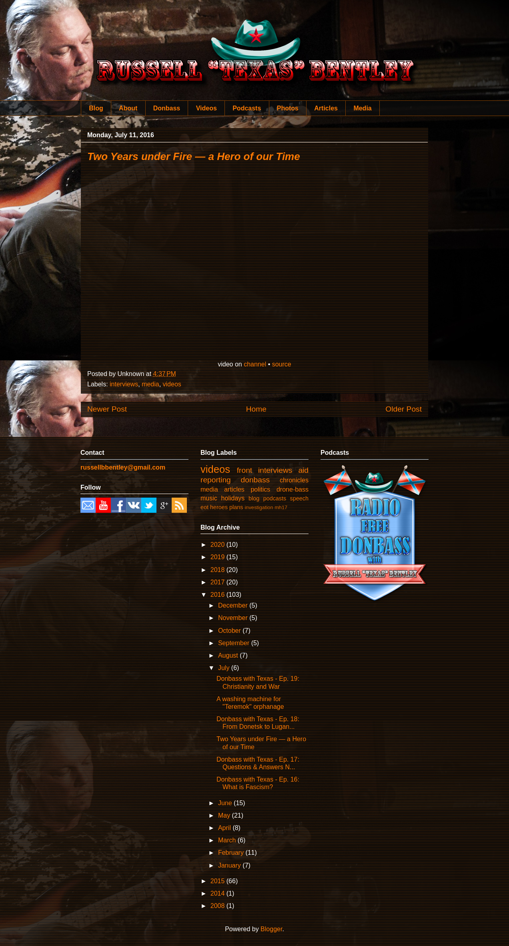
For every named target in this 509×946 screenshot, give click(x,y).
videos (172, 384)
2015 (218, 881)
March (228, 840)
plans (236, 507)
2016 (218, 594)
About (128, 108)
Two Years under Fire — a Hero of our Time (193, 156)
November (233, 617)
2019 (218, 557)
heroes (219, 507)
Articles (326, 108)
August (229, 655)
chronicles (294, 480)
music (208, 498)
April (225, 827)
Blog (96, 108)
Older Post (403, 409)
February (231, 852)
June (226, 803)
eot (204, 507)
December (233, 605)
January (230, 865)
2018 (218, 569)
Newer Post (107, 409)
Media (362, 108)
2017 (218, 582)
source (281, 364)
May (225, 815)
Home (256, 409)
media (150, 384)
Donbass (166, 108)
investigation (258, 507)
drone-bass (293, 489)
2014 (218, 893)
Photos (288, 108)
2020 (218, 544)
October (230, 630)
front (244, 470)
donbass (255, 480)
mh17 (281, 507)
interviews (124, 384)
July (224, 667)
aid (303, 470)
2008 (218, 905)
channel (255, 364)
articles (234, 489)
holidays (233, 498)
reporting (215, 480)
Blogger (271, 929)
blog (253, 498)
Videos (206, 108)
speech (299, 498)
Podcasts (246, 108)
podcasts (275, 498)
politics (260, 489)
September (234, 643)
